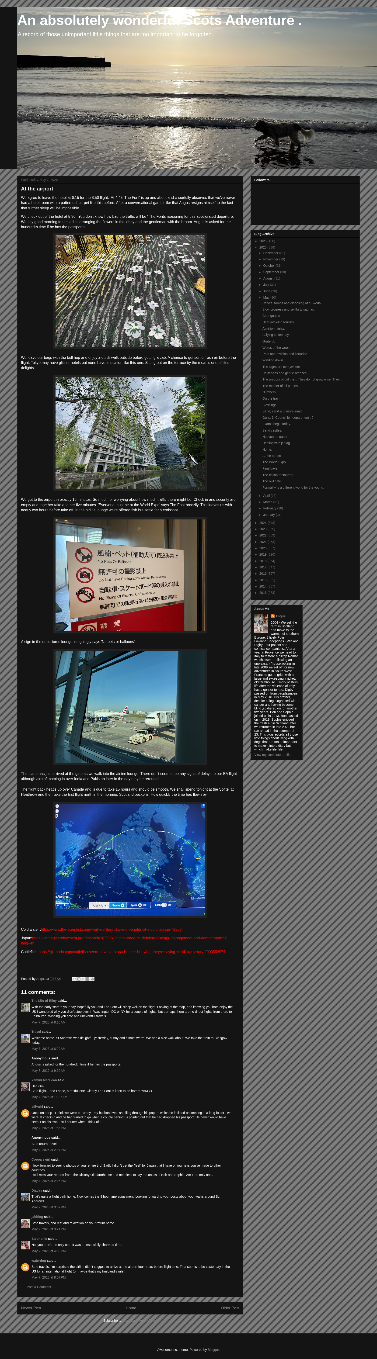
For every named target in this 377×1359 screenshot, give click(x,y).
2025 (263, 247)
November (271, 259)
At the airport (271, 456)
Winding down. (273, 360)
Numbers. (269, 392)
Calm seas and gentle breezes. (284, 373)
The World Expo (274, 462)
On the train (270, 398)
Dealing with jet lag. (276, 443)
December (271, 253)
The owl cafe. (272, 481)
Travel (36, 1032)
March (268, 502)
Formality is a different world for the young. (293, 487)
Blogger (213, 1350)
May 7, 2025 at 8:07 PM (48, 1277)
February (270, 508)
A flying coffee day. (276, 335)
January (269, 515)
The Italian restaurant (277, 475)
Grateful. (268, 341)
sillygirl (37, 1106)
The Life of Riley (44, 1001)
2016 (263, 573)
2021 (263, 542)
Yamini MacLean (44, 1080)
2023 (263, 529)
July (266, 285)
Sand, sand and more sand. (282, 411)
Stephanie (39, 1239)
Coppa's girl (40, 1159)
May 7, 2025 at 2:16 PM (48, 1181)
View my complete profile (272, 755)
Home (131, 1308)
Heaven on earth (274, 437)
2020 (263, 548)
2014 (263, 586)
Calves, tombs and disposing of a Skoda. (292, 303)
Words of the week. (276, 347)
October (269, 265)
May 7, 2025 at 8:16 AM (48, 1022)
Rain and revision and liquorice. (285, 354)
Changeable (271, 316)
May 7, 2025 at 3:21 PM (48, 1229)
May (266, 297)
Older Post (230, 1308)
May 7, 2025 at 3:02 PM (48, 1207)
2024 (263, 523)
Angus (281, 616)
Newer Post (31, 1308)
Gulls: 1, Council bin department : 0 (288, 417)
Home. (267, 449)
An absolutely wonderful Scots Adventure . (159, 20)
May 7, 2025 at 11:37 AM (49, 1097)
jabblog (37, 1217)
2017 (263, 567)
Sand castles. (272, 430)
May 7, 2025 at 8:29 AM (48, 1049)
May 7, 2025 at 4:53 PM (48, 1251)
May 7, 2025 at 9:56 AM (48, 1070)
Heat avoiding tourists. (278, 322)
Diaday (36, 1190)
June (267, 291)
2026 (263, 241)
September (271, 272)
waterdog (38, 1260)
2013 (263, 593)
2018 (263, 561)
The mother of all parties (280, 386)
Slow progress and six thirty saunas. (288, 309)
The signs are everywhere (281, 367)
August (268, 278)
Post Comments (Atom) (140, 1320)
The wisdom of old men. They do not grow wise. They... (302, 379)
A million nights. (273, 328)
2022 (263, 535)
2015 (263, 580)
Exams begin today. (276, 424)
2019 (263, 554)
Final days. (270, 468)
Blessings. (269, 405)
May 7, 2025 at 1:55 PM (48, 1128)
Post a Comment (39, 1287)
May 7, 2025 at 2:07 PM (48, 1150)
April (267, 496)
